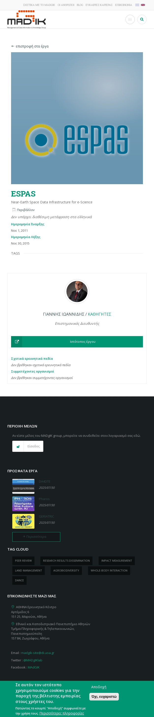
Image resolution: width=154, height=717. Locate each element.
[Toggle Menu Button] (130, 19)
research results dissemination (66, 560)
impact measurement (116, 560)
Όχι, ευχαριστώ (104, 700)
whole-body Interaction (109, 570)
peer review (23, 560)
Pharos (44, 499)
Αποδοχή (98, 690)
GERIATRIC (46, 516)
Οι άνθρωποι (66, 5)
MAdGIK (34, 667)
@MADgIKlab (32, 660)
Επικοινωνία (123, 5)
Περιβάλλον (25, 210)
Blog (80, 5)
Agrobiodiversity (66, 570)
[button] (77, 342)
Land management (28, 570)
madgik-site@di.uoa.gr (37, 653)
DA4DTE (44, 481)
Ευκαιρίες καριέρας (99, 5)
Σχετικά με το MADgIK (39, 5)
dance (19, 580)
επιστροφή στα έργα (29, 46)
